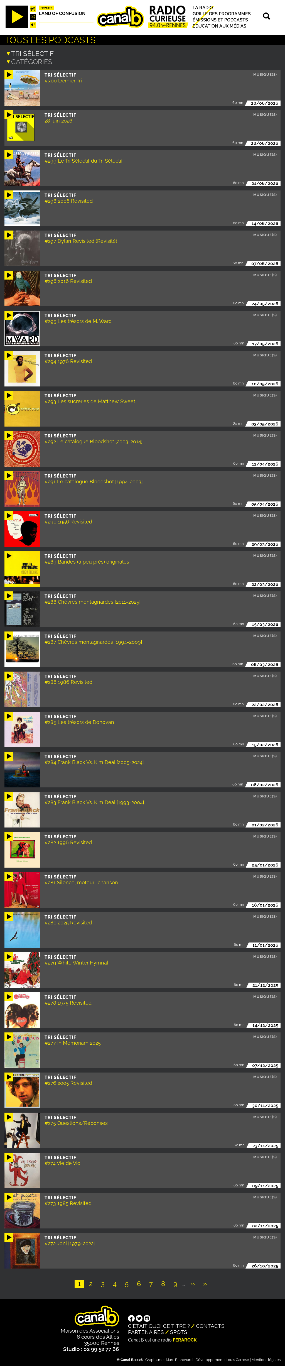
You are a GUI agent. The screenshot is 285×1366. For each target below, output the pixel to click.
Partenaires (146, 1331)
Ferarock (185, 1339)
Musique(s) (265, 74)
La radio (203, 7)
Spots (178, 1331)
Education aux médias (219, 26)
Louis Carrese (237, 1359)
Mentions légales (266, 1359)
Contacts (210, 1325)
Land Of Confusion (62, 13)
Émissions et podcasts (220, 20)
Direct (46, 8)
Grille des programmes (222, 13)
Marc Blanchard (179, 1359)
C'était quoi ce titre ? (159, 1325)
